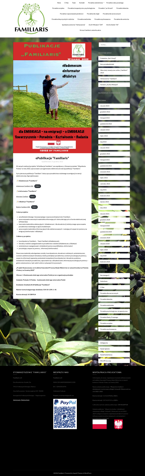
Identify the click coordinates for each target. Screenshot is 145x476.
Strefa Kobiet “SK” (112, 25)
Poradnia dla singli (93, 14)
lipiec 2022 (104, 136)
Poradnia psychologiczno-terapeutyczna (113, 311)
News (59, 3)
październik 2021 (106, 166)
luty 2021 (103, 208)
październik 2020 (106, 232)
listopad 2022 (105, 118)
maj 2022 (103, 142)
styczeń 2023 (104, 106)
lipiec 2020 (104, 250)
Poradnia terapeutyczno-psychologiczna (81, 8)
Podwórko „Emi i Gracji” (108, 58)
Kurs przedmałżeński (107, 64)
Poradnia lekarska (122, 8)
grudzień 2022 (105, 112)
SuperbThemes (78, 473)
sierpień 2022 (105, 130)
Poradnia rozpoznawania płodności (71, 14)
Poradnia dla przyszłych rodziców (63, 19)
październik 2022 (106, 124)
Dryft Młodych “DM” (96, 25)
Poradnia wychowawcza (102, 19)
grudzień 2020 (105, 220)
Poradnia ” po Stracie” (105, 8)
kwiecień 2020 (105, 262)
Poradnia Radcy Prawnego (109, 317)
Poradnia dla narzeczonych (112, 14)
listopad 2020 (105, 226)
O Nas (66, 3)
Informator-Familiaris (22, 197)
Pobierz (38, 186)
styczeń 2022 (104, 148)
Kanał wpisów (105, 349)
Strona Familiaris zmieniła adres (90, 30)
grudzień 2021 (105, 154)
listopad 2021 (105, 160)
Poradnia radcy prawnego (115, 3)
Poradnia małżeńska (84, 19)
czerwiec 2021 (105, 184)
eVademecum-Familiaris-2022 (24, 186)
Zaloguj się (104, 343)
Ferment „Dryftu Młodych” (109, 85)
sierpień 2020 (105, 244)
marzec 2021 (104, 202)
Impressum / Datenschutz (21, 400)
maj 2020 (103, 256)
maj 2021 (103, 190)
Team (74, 3)
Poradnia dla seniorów (121, 19)
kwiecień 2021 (105, 196)
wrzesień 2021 (105, 172)
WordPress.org (105, 361)
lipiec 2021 (104, 178)
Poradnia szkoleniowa (95, 3)
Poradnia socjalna (58, 8)
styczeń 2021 (104, 214)
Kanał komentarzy (106, 355)
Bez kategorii (104, 275)
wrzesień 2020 (105, 238)
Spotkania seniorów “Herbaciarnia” (73, 25)
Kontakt (82, 3)
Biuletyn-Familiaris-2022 (23, 207)
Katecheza (103, 281)
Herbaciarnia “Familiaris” (108, 79)
